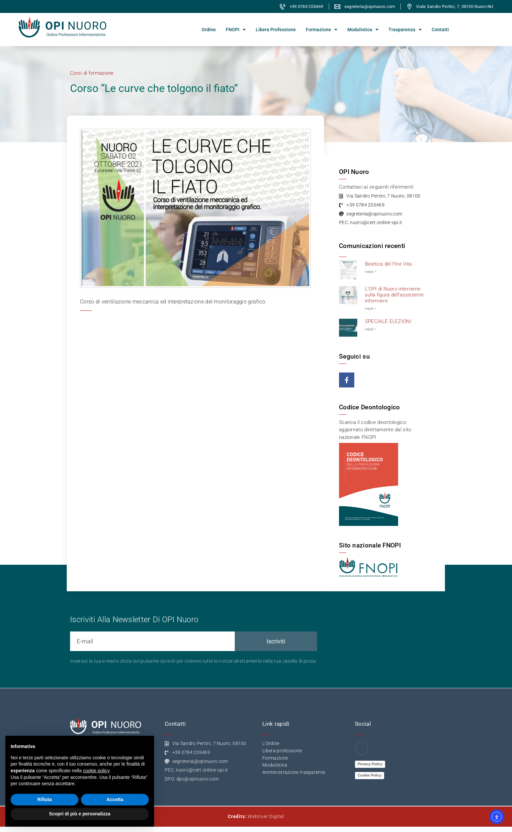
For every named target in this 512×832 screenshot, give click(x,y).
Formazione (321, 29)
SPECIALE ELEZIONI (388, 321)
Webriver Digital (266, 816)
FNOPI (236, 29)
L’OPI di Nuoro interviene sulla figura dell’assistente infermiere (394, 295)
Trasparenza (405, 29)
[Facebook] (361, 748)
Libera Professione (276, 29)
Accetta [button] (115, 799)
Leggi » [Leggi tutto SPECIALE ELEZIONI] (370, 329)
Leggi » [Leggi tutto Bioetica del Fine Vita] (370, 271)
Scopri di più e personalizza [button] (79, 813)
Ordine (209, 29)
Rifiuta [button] (44, 799)
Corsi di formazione (92, 73)
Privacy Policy (370, 764)
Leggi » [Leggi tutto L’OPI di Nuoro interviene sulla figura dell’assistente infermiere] (370, 308)
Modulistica (363, 29)
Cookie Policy (370, 775)
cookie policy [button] (96, 770)
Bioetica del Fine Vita (388, 264)
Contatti (440, 29)
